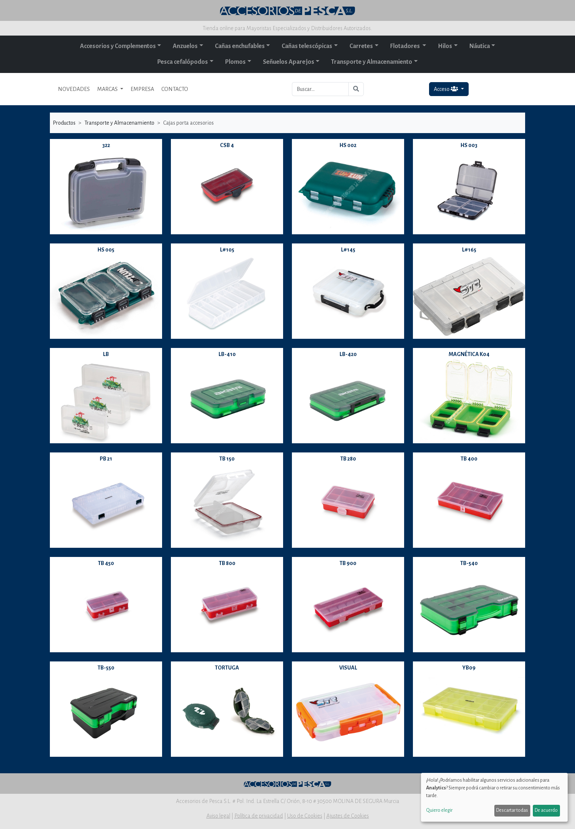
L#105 (227, 250)
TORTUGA (227, 668)
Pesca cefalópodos (182, 62)
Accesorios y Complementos (118, 46)
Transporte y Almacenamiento (371, 62)
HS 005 (106, 250)
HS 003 (469, 145)
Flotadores (405, 46)
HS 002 (348, 145)
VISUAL (348, 668)
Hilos (445, 46)
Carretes (361, 46)
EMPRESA (142, 89)
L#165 (469, 250)
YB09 (469, 668)
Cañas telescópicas (307, 46)
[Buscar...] (320, 89)
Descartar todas (512, 810)
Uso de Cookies (304, 816)
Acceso (446, 89)
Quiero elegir (439, 810)
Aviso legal (218, 816)
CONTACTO (174, 89)
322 (106, 145)
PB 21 (106, 459)
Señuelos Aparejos (288, 62)
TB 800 (227, 563)
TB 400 (469, 459)
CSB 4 (227, 145)
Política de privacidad (258, 816)
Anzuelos (185, 46)
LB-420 (348, 354)
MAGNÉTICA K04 (469, 354)
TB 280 (348, 459)
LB (106, 354)
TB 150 (227, 459)
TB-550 (106, 668)
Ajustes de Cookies (347, 816)
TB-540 (469, 563)
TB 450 (106, 563)
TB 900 (348, 563)
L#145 (348, 250)
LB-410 (227, 354)
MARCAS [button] (108, 89)
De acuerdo (546, 810)
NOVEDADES (74, 89)
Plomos (235, 62)
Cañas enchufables (240, 46)
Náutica (479, 46)
